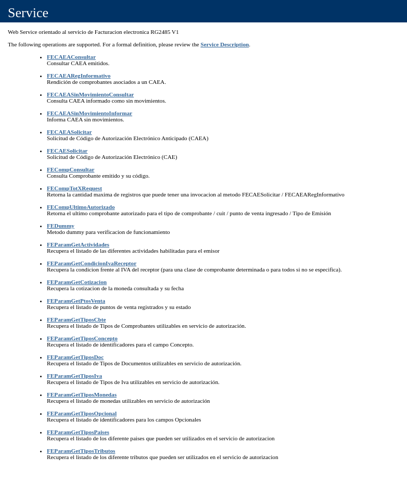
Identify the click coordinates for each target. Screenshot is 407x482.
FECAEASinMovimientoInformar (89, 113)
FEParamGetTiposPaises (78, 432)
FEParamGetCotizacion (77, 282)
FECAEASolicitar (69, 132)
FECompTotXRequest (74, 188)
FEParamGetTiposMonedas (82, 394)
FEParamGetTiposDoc (75, 357)
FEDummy (60, 226)
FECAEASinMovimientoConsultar (90, 94)
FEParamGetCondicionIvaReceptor (91, 263)
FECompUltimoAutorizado (81, 207)
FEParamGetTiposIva (74, 376)
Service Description (224, 44)
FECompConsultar (70, 169)
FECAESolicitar (67, 150)
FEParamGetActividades (78, 244)
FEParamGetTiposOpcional (82, 413)
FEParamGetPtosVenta (76, 301)
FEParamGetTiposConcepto (82, 338)
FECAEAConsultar (71, 57)
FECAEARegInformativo (78, 75)
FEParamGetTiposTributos (81, 451)
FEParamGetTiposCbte (76, 319)
